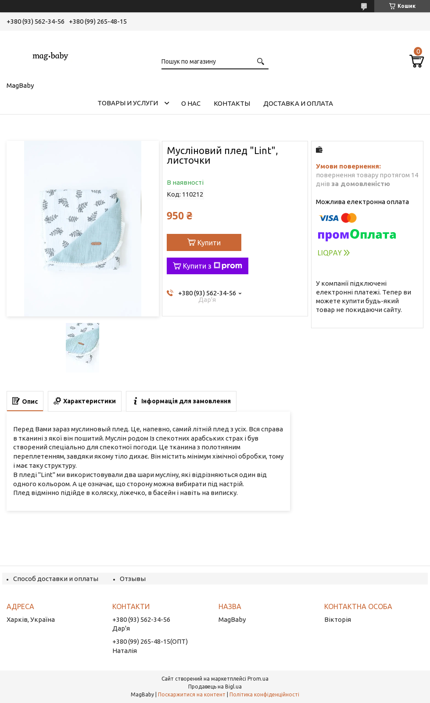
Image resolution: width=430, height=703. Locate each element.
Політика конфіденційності (264, 694)
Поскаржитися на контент (192, 694)
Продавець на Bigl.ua (215, 686)
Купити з (212, 266)
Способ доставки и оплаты (55, 578)
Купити (209, 243)
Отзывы (133, 578)
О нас (191, 103)
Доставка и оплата (298, 103)
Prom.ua (258, 678)
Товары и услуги (127, 103)
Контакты (232, 103)
